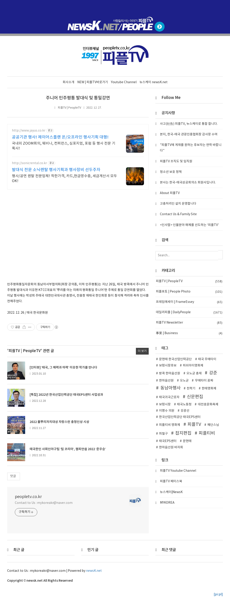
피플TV (194, 424)
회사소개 (68, 82)
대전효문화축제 (208, 404)
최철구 (163, 433)
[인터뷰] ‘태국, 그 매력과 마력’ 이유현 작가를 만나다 (63, 367)
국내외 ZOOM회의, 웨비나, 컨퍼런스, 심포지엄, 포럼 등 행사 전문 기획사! (63, 145)
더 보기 (142, 351)
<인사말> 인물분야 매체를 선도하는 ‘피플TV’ (189, 225)
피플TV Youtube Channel (178, 470)
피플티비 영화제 (169, 425)
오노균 (184, 380)
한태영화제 (209, 388)
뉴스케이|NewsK (171, 492)
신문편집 (195, 396)
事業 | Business (189, 333)
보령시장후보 (168, 365)
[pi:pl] (218, 594)
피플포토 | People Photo (189, 291)
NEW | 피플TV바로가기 (92, 82)
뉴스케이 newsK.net (153, 82)
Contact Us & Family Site (178, 214)
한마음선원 (166, 380)
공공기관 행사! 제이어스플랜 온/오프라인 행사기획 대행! (60, 137)
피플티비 (207, 433)
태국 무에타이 (207, 359)
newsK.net (94, 570)
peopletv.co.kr (28, 496)
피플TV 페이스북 (171, 481)
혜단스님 (213, 425)
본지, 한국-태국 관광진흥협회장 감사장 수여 (188, 134)
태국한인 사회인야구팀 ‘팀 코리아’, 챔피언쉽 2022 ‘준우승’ (68, 449)
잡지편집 (183, 433)
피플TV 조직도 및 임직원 (176, 161)
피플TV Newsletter (189, 323)
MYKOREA (167, 502)
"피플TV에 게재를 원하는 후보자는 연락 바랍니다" (190, 147)
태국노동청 (184, 404)
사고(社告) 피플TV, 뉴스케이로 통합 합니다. (189, 123)
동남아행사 (170, 387)
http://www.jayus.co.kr (28, 130)
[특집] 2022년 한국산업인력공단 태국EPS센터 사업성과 (66, 394)
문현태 (187, 441)
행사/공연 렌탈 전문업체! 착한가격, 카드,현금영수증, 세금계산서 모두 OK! (64, 178)
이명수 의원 (166, 410)
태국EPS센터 (168, 441)
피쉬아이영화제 (193, 365)
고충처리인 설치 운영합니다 (178, 203)
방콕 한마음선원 (169, 373)
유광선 (185, 410)
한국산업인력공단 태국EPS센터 (180, 417)
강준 (213, 372)
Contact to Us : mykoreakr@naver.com (44, 503)
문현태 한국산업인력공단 (175, 359)
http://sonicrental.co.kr (29, 163)
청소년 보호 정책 (171, 172)
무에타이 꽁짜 (204, 380)
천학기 (191, 388)
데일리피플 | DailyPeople (189, 312)
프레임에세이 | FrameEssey (189, 302)
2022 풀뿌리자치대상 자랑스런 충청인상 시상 (59, 422)
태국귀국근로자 (169, 397)
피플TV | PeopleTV (69, 107)
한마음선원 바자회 (171, 447)
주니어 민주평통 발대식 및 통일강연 (78, 98)
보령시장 (165, 404)
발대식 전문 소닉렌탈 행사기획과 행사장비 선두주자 (56, 169)
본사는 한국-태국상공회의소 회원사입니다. (188, 182)
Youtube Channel (124, 82)
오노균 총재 (194, 373)
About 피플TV (170, 193)
